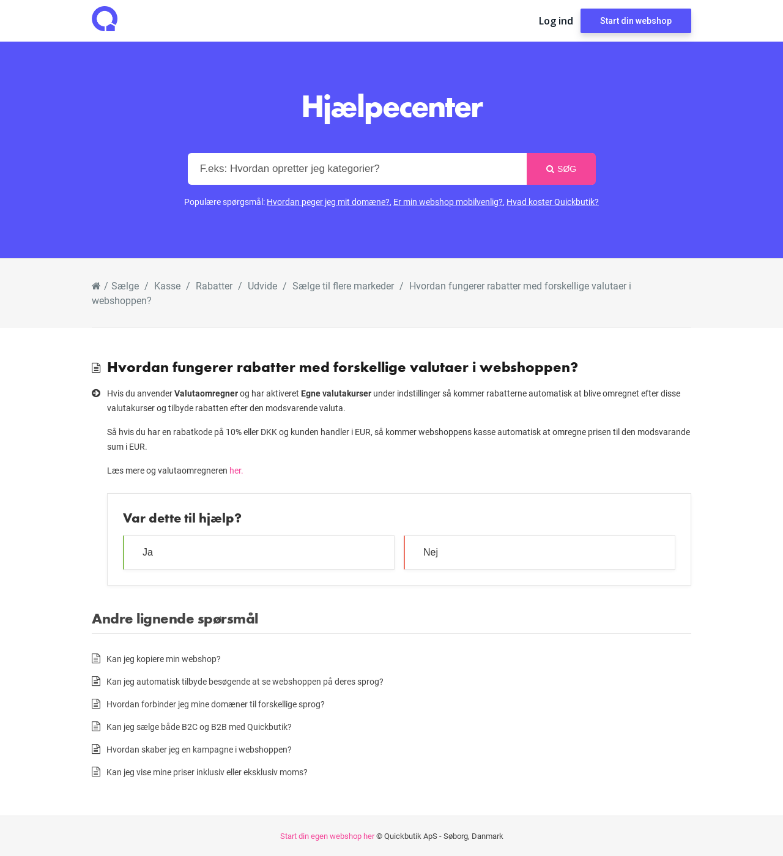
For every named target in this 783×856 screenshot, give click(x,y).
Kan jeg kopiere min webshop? (163, 658)
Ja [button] (148, 552)
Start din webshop (636, 21)
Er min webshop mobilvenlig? (448, 201)
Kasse (167, 285)
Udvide (262, 285)
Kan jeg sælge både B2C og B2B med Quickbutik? (199, 726)
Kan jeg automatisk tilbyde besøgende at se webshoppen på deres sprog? (245, 681)
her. (236, 470)
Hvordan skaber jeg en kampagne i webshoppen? (199, 749)
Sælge (125, 285)
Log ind (556, 21)
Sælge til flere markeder (343, 285)
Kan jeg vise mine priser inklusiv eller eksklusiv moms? (207, 772)
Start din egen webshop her (327, 835)
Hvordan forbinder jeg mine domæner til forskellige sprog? (215, 704)
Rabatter (214, 285)
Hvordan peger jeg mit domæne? (328, 201)
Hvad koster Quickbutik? (553, 201)
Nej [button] (430, 552)
